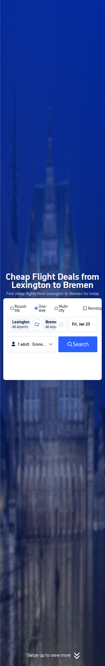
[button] (96, 6)
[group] (22, 324)
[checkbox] (92, 308)
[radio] (19, 308)
